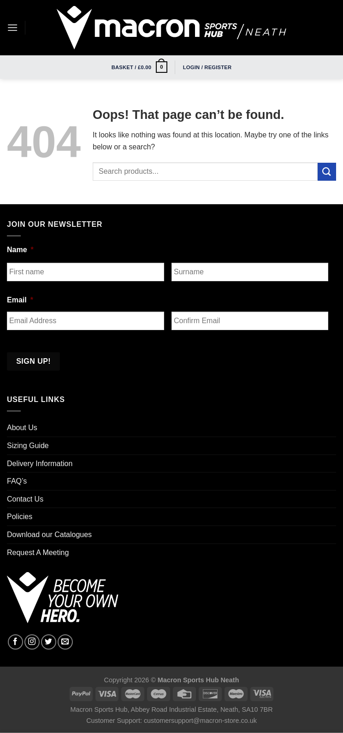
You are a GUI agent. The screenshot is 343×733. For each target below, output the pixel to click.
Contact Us (25, 499)
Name (20, 250)
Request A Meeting (38, 552)
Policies (19, 516)
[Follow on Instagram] (32, 642)
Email (20, 300)
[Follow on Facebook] (15, 642)
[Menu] (12, 27)
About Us (22, 428)
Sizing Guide (28, 445)
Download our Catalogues (49, 534)
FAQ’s (17, 481)
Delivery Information (39, 463)
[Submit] (327, 172)
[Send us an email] (65, 642)
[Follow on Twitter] (48, 642)
